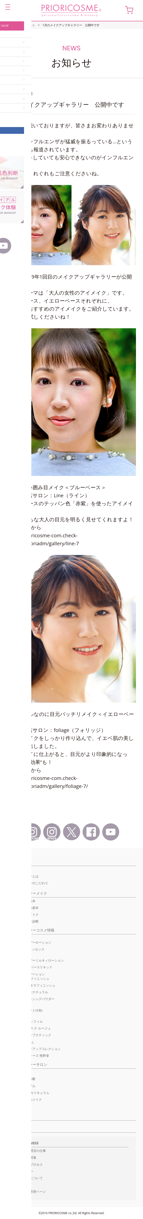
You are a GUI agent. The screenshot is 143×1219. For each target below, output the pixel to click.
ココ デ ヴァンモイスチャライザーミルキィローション (35, 958)
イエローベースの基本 (23, 908)
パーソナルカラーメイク (27, 893)
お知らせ (29, 25)
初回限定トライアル (21, 1086)
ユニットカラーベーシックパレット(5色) (24, 1007)
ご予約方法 (15, 1106)
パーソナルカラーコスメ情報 (30, 930)
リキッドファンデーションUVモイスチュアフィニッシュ (28, 976)
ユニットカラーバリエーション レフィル (24, 1019)
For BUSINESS (26, 1142)
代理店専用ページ (33, 1191)
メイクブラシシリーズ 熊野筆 (28, 1055)
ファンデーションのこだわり (27, 883)
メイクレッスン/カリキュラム (28, 1093)
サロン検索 (22, 1116)
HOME (11, 25)
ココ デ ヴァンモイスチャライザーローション (29, 940)
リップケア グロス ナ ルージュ (28, 1028)
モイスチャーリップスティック (29, 1035)
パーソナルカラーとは (23, 876)
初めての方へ (16, 869)
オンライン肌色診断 (21, 1079)
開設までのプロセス (28, 1164)
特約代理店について (28, 1178)
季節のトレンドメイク (23, 914)
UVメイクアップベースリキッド (29, 967)
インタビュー (23, 1171)
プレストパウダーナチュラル (27, 992)
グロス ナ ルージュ (20, 1042)
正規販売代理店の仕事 (30, 1150)
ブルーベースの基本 (21, 901)
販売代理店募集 (25, 1157)
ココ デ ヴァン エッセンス (25, 949)
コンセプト (16, 861)
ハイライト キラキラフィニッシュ (31, 985)
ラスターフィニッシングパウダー (30, 999)
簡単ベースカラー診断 (23, 921)
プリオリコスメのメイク (24, 1099)
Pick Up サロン (17, 1072)
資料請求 (20, 1185)
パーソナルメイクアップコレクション (34, 1049)
